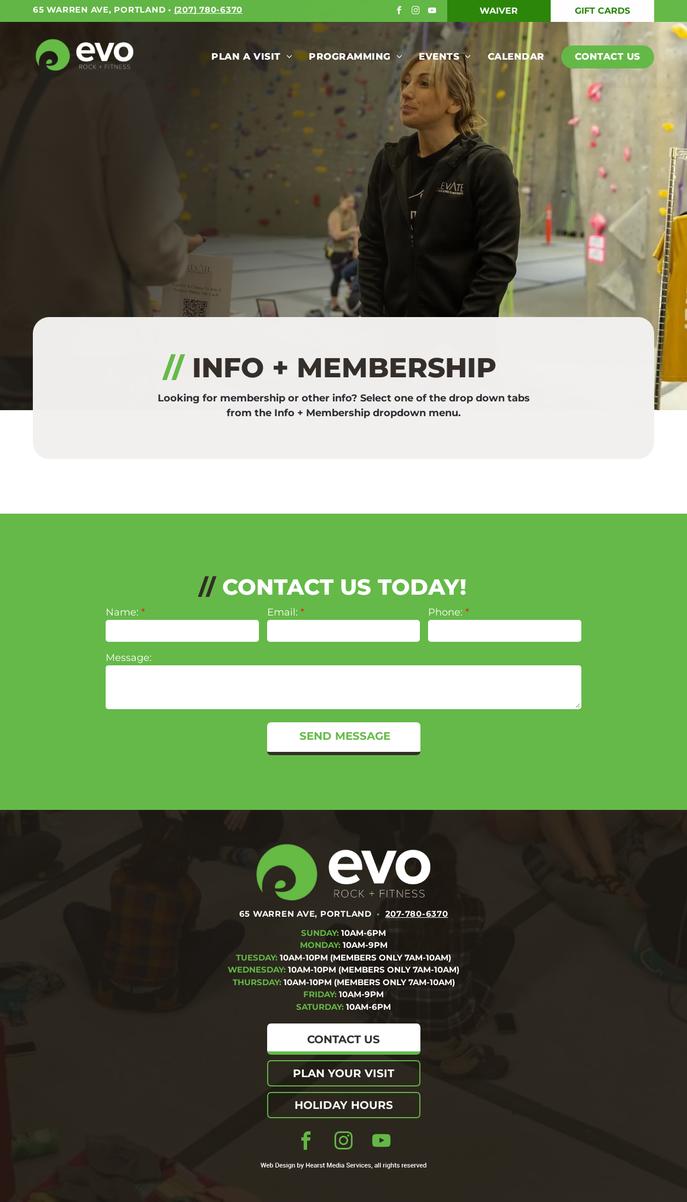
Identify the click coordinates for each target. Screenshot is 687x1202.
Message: (129, 658)
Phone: (445, 612)
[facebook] (401, 11)
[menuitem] (243, 57)
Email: (282, 612)
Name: (122, 612)
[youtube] (433, 11)
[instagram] (417, 11)
